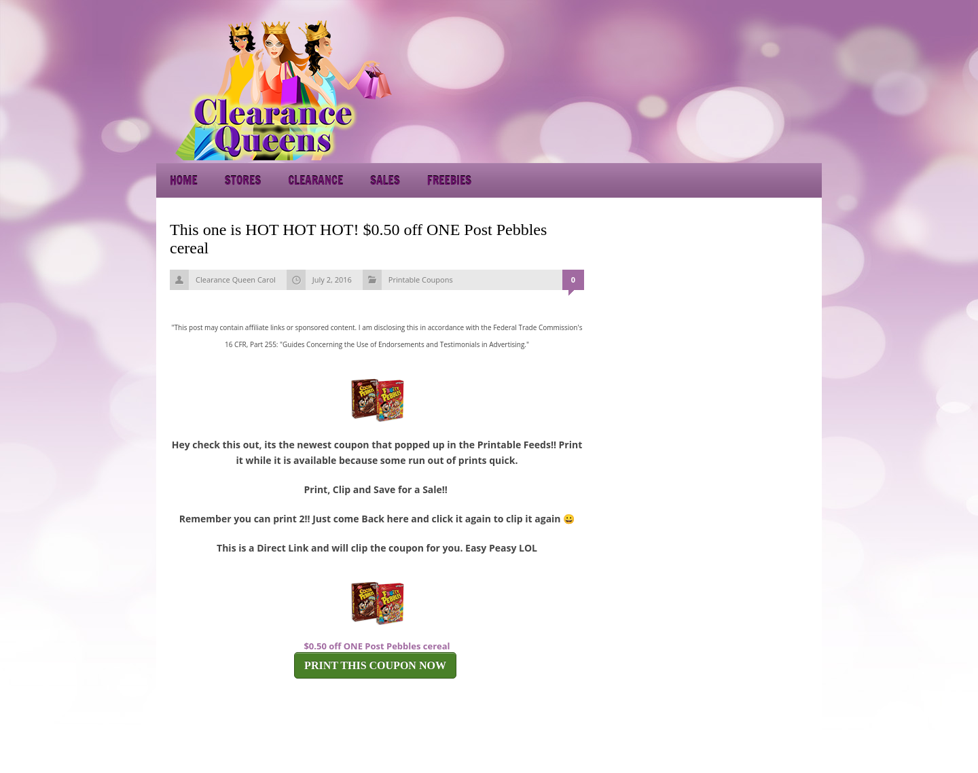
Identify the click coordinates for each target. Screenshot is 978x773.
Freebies (449, 180)
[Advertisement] (699, 88)
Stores (243, 180)
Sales (385, 180)
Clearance (315, 180)
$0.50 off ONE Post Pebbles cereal (377, 646)
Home (184, 180)
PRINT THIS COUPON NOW (375, 665)
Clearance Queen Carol (236, 279)
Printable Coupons (420, 279)
